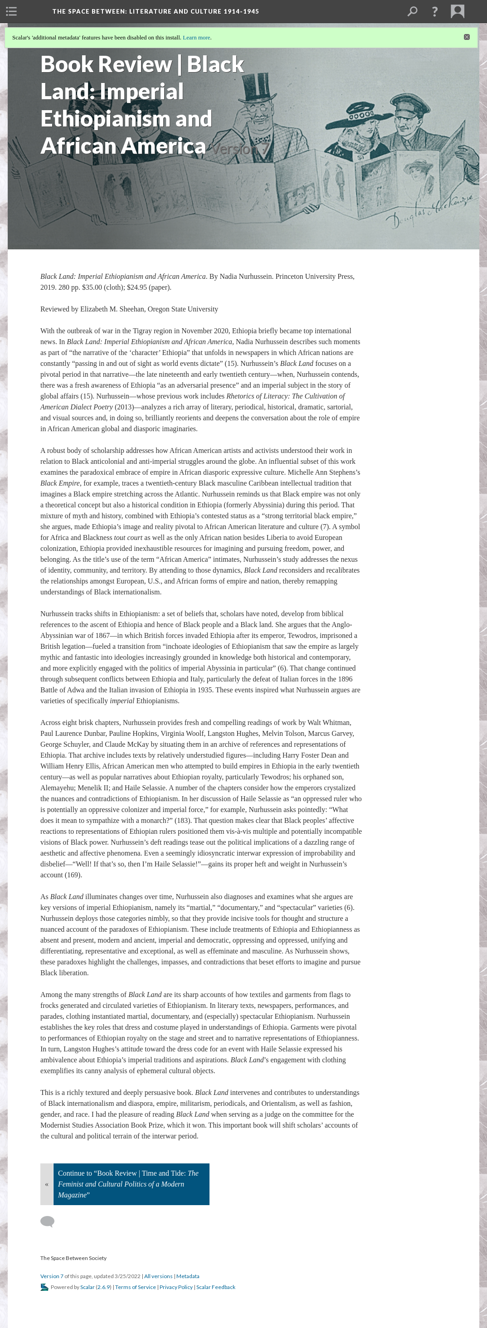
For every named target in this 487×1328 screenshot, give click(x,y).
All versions (158, 1276)
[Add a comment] (51, 1222)
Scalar (87, 1287)
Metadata (188, 1276)
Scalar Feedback (215, 1287)
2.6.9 (103, 1287)
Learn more (196, 37)
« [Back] (47, 1184)
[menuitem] (11, 11)
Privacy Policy (176, 1287)
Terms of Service (135, 1287)
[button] (435, 11)
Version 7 (51, 1276)
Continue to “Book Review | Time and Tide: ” (128, 1184)
